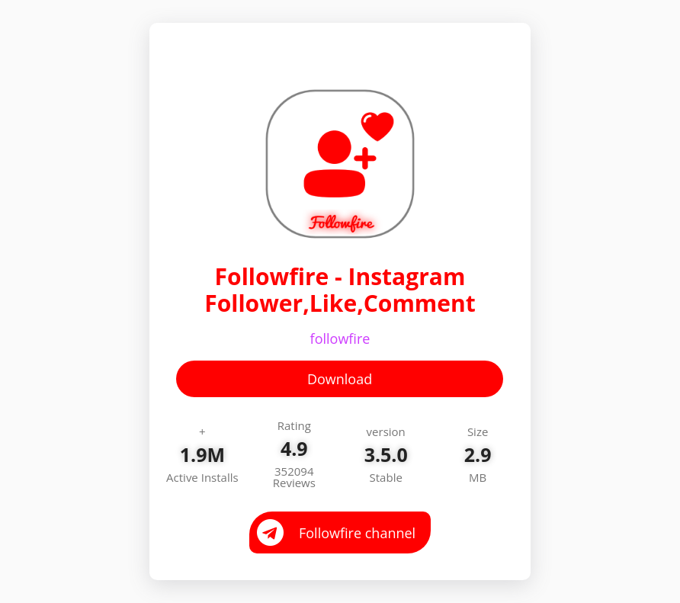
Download (339, 379)
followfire (340, 338)
